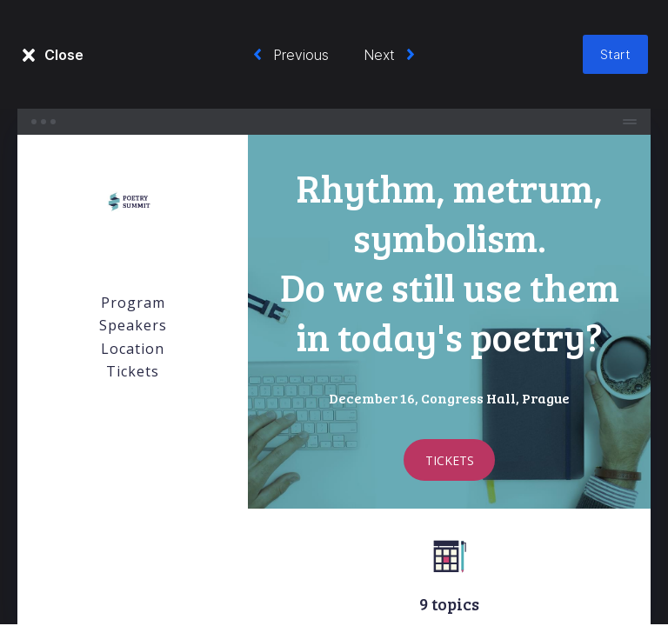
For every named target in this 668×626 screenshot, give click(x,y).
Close (64, 54)
